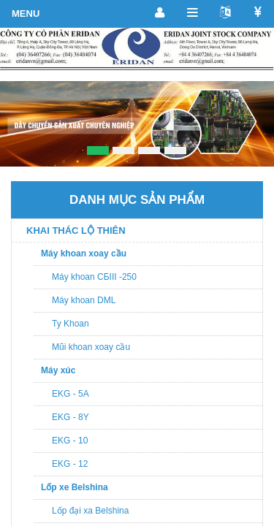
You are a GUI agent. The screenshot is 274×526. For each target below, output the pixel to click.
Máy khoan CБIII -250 (94, 277)
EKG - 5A (70, 394)
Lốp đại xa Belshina (90, 511)
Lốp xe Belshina (74, 487)
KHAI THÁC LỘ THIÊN (76, 230)
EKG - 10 (70, 440)
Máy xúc (58, 370)
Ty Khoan (70, 324)
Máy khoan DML (83, 300)
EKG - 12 (70, 464)
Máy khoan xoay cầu (83, 253)
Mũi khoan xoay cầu (91, 347)
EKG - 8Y (70, 417)
